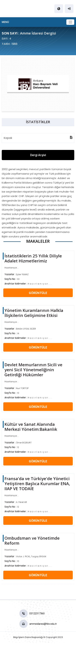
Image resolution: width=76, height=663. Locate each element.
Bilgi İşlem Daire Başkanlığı (28, 637)
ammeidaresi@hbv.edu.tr (43, 623)
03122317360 (37, 613)
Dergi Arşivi (38, 155)
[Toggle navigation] (70, 22)
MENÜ (5, 22)
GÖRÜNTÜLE (38, 293)
